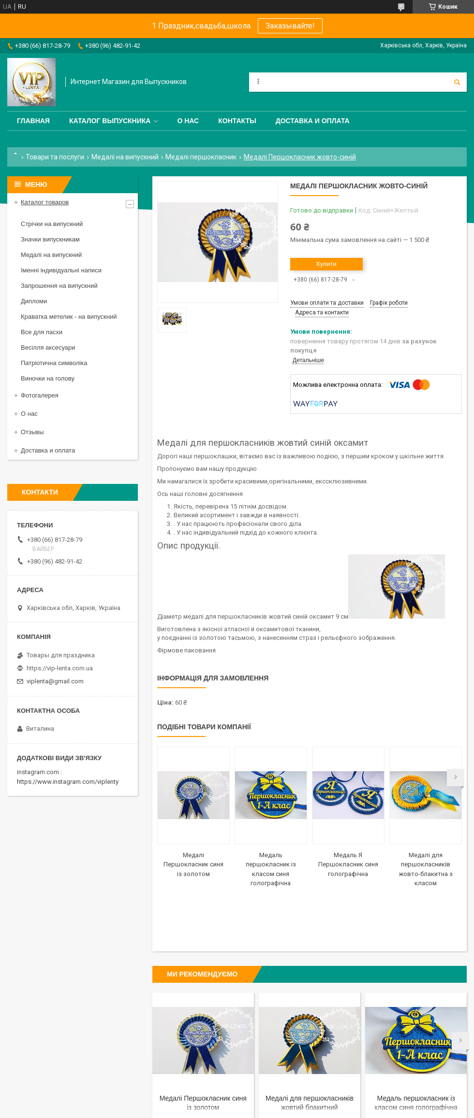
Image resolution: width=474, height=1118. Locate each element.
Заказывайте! (290, 25)
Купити (326, 264)
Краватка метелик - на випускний (69, 316)
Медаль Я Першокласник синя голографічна (348, 864)
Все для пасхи (41, 332)
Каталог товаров (45, 202)
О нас (188, 121)
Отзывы (32, 432)
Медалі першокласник (201, 157)
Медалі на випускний (125, 157)
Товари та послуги (55, 157)
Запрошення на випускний (59, 285)
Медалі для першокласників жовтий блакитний (310, 1102)
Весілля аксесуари (48, 347)
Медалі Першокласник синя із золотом (193, 864)
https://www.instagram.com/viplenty (67, 781)
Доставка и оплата (313, 121)
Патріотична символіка (54, 363)
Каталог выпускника (110, 121)
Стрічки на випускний (52, 223)
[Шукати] (457, 82)
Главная (33, 121)
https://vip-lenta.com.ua (60, 668)
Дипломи (34, 301)
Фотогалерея (40, 395)
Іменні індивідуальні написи (61, 270)
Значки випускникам (50, 239)
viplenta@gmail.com (55, 681)
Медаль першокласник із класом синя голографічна (416, 1102)
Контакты (237, 121)
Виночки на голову (47, 378)
